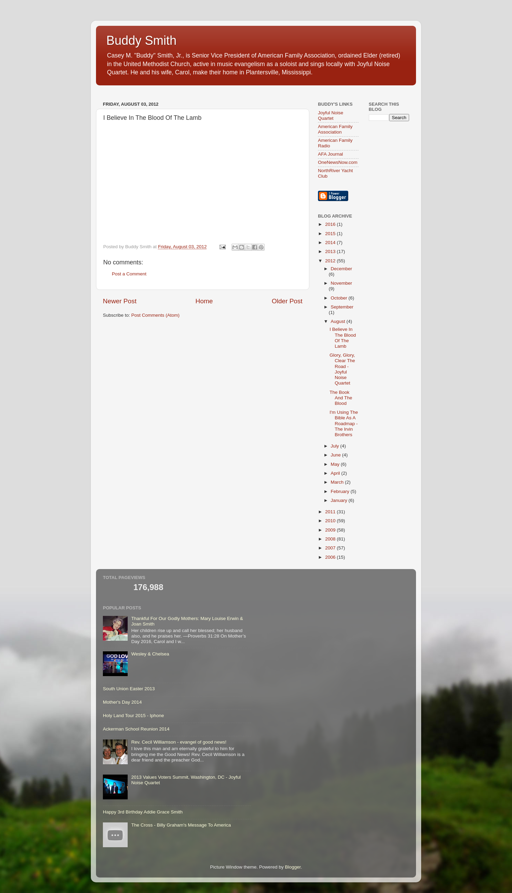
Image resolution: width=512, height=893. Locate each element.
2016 (331, 224)
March (338, 482)
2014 (331, 242)
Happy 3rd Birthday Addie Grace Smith (143, 812)
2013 (331, 251)
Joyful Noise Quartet (330, 115)
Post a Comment (129, 273)
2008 (331, 539)
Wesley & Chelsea (150, 653)
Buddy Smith (141, 40)
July (335, 446)
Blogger (293, 867)
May (336, 464)
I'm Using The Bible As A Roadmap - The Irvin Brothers (344, 423)
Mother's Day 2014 (122, 702)
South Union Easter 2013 (129, 688)
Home (204, 301)
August (338, 321)
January (340, 500)
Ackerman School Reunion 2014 (136, 729)
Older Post (287, 301)
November (341, 283)
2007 (331, 547)
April (336, 473)
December (341, 268)
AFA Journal (330, 154)
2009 (331, 530)
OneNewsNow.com (338, 162)
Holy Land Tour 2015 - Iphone (133, 715)
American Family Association (335, 129)
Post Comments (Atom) (155, 315)
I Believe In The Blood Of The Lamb (343, 338)
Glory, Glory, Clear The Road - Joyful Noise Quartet (342, 369)
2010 (331, 520)
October (340, 298)
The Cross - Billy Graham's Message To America (181, 825)
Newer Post (120, 301)
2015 (331, 233)
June (336, 455)
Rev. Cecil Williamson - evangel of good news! (178, 742)
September (342, 306)
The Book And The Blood (341, 398)
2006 (331, 557)
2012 (331, 260)
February (341, 491)
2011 (331, 511)
